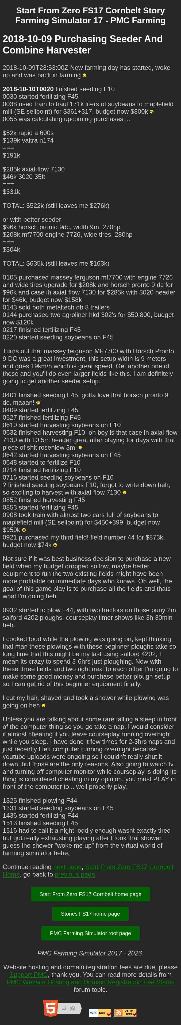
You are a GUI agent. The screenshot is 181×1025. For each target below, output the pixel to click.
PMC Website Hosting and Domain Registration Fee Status (91, 982)
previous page (75, 874)
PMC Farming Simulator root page (90, 933)
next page (67, 866)
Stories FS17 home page (90, 914)
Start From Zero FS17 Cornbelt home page (90, 894)
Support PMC (28, 974)
